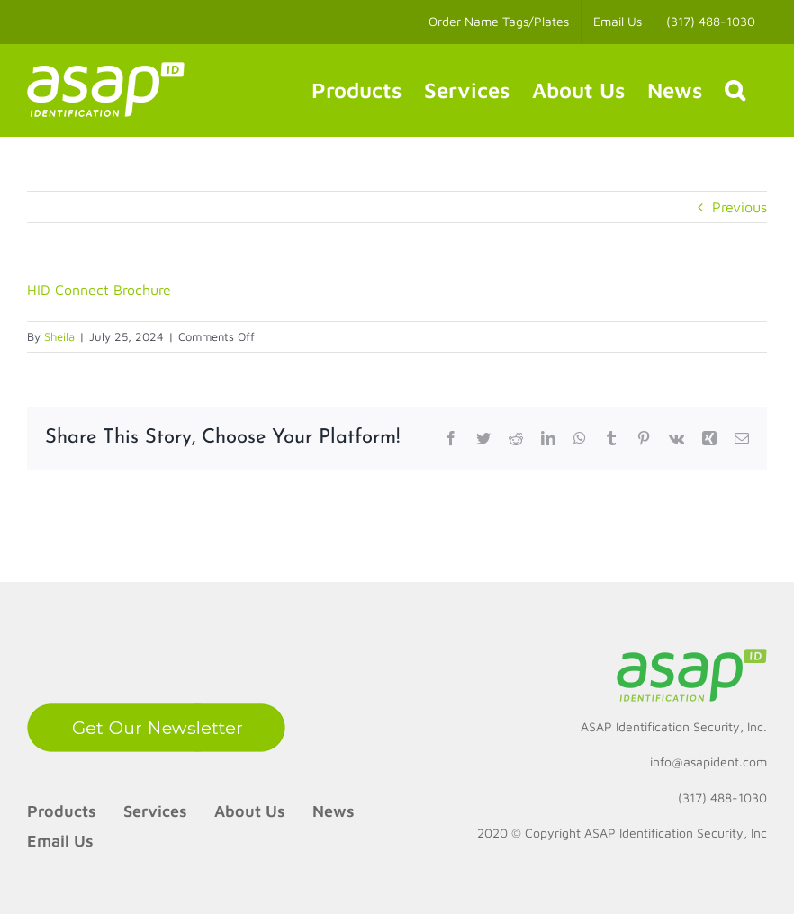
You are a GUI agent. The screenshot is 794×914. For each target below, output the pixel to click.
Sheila (59, 336)
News (333, 811)
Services (155, 811)
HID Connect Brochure (99, 290)
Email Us (60, 840)
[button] (734, 90)
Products (61, 811)
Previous (739, 207)
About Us (249, 811)
